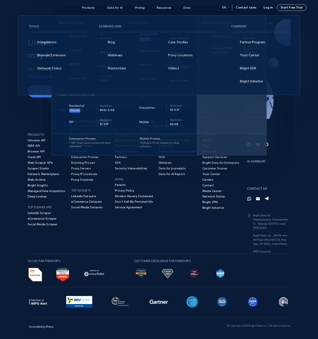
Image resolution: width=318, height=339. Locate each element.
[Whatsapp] (249, 198)
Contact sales (246, 7)
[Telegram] (266, 198)
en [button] (225, 7)
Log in (268, 7)
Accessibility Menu (41, 326)
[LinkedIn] (249, 144)
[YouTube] (258, 144)
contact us (64, 76)
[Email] (258, 198)
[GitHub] (266, 144)
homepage (38, 76)
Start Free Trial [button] (292, 7)
